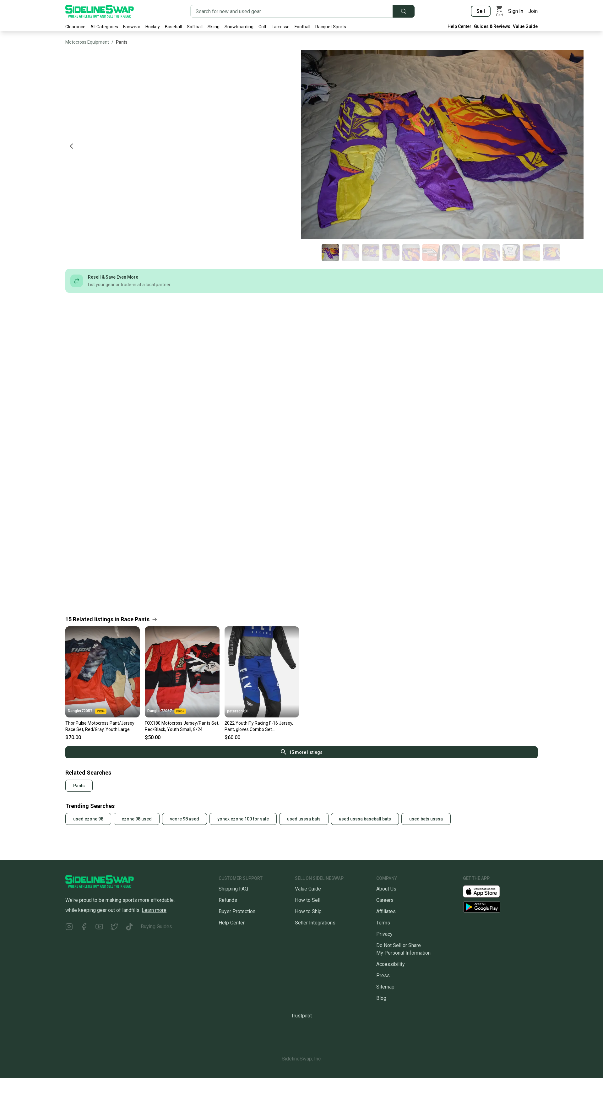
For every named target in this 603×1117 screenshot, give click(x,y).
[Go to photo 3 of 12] (370, 252)
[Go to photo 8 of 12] (471, 252)
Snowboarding (239, 26)
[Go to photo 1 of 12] (330, 252)
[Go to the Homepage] (99, 11)
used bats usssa (426, 818)
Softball (195, 26)
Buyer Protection (237, 911)
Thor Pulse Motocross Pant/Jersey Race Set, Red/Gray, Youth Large (99, 726)
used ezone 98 (88, 818)
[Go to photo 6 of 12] (431, 252)
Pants (122, 42)
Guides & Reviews (492, 26)
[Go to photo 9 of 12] (491, 252)
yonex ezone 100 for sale (243, 818)
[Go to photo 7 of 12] (451, 252)
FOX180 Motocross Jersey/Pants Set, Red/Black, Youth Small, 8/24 (182, 726)
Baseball (173, 26)
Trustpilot (301, 1016)
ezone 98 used (137, 818)
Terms (383, 923)
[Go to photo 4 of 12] (390, 252)
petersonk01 (238, 711)
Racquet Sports (330, 26)
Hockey (152, 26)
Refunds (228, 900)
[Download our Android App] (500, 907)
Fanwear (131, 26)
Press (383, 975)
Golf (262, 26)
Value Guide (525, 26)
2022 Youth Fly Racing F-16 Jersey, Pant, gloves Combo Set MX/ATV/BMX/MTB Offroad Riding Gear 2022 (259, 727)
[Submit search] (404, 11)
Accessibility (390, 964)
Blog (381, 998)
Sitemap (385, 987)
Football (302, 26)
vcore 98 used (184, 818)
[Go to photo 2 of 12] (350, 252)
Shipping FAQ (233, 889)
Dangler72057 (87, 711)
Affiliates (386, 911)
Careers (385, 900)
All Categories (104, 26)
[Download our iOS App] (486, 891)
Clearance (75, 26)
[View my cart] (499, 11)
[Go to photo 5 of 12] (411, 252)
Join (533, 11)
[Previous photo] (71, 146)
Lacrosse (281, 26)
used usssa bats (304, 818)
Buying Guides (156, 926)
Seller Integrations (315, 923)
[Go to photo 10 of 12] (511, 252)
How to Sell (307, 900)
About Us (386, 889)
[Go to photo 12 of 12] (551, 252)
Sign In (515, 11)
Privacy (384, 934)
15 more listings (302, 752)
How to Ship (308, 911)
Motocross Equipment (87, 42)
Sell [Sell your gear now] (480, 11)
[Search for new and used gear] (292, 11)
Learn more (154, 910)
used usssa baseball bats (365, 818)
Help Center (459, 26)
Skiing (214, 26)
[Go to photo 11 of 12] (531, 252)
